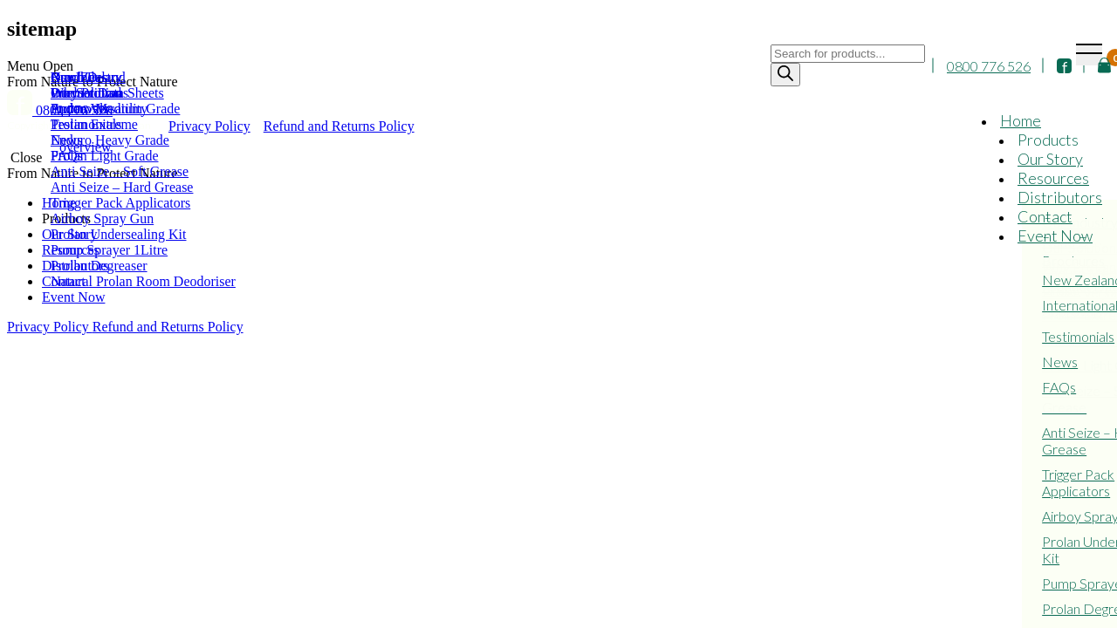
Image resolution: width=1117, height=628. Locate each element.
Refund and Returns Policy (168, 326)
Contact (1045, 216)
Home (1020, 120)
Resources (1053, 178)
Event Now (1055, 235)
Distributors (1060, 197)
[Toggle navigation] (1089, 54)
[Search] (785, 74)
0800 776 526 (989, 66)
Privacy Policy (50, 326)
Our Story (1050, 158)
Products (1048, 139)
